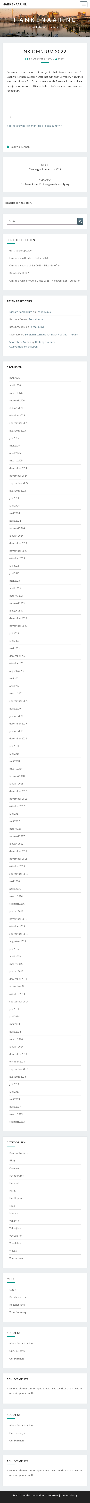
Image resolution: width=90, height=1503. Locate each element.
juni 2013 (14, 1091)
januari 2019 (16, 731)
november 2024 (18, 475)
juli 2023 (14, 565)
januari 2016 (16, 911)
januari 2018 (16, 783)
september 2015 (18, 933)
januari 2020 (16, 716)
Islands (13, 1213)
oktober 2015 (17, 926)
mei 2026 (14, 377)
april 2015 (15, 956)
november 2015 (18, 919)
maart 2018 (16, 768)
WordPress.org (18, 1312)
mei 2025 (14, 445)
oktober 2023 (17, 558)
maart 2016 (16, 896)
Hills (12, 1205)
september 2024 (18, 483)
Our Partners (16, 1358)
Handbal (14, 1183)
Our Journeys (17, 1351)
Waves (13, 1250)
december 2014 (18, 979)
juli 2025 (14, 438)
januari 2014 (16, 1046)
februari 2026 (17, 400)
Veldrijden (15, 1228)
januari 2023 (16, 610)
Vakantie (14, 1220)
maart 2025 (16, 460)
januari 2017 (16, 843)
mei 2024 (14, 513)
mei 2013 (14, 1099)
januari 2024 (16, 535)
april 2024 (15, 520)
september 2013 (18, 1069)
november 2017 (18, 798)
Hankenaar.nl (15, 4)
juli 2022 (14, 633)
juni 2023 (14, 573)
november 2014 (18, 986)
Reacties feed (17, 1304)
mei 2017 (14, 821)
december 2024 (18, 468)
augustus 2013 (17, 1076)
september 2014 (18, 1001)
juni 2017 (14, 813)
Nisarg (73, 1495)
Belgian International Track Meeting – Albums (52, 334)
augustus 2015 (17, 941)
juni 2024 (14, 505)
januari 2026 (16, 408)
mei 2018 (14, 761)
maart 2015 (16, 964)
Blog (12, 1160)
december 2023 (18, 543)
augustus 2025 (17, 430)
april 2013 (15, 1106)
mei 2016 (14, 881)
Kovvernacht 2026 (19, 273)
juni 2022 (14, 641)
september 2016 (18, 873)
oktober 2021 (17, 663)
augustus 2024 (17, 490)
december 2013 (18, 1054)
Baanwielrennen (20, 146)
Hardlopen (15, 1198)
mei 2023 (14, 580)
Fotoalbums (43, 312)
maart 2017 (16, 828)
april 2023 (15, 588)
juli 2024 (14, 498)
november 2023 (18, 550)
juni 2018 (14, 753)
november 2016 (18, 858)
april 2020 (15, 708)
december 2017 (18, 791)
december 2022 (18, 618)
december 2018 (18, 738)
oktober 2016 (17, 866)
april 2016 (15, 888)
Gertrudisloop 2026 (20, 250)
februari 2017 (17, 836)
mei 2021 (14, 678)
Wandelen (15, 1243)
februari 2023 (17, 603)
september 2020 (18, 701)
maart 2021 (16, 693)
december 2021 (18, 655)
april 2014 (15, 1031)
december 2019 (18, 723)
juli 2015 (14, 949)
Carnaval (14, 1168)
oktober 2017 (17, 806)
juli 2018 (14, 746)
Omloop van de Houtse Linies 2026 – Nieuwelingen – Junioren (44, 280)
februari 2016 (17, 903)
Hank (12, 1190)
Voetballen (15, 1235)
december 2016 (18, 851)
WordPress (52, 1495)
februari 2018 (17, 776)
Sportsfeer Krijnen (20, 342)
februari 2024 (17, 528)
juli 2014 (14, 1009)
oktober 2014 (17, 994)
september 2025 (18, 423)
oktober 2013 (17, 1061)
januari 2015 (16, 971)
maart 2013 (16, 1114)
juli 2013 (14, 1084)
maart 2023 (16, 595)
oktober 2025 (17, 415)
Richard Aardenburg (20, 312)
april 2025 (15, 453)
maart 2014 (16, 1039)
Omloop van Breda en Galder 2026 (28, 258)
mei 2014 (14, 1024)
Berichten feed (18, 1297)
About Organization (21, 1343)
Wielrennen (16, 1258)
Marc (61, 58)
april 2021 (15, 686)
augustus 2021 (17, 671)
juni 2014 (14, 1016)
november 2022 (18, 625)
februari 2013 (17, 1121)
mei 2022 (14, 648)
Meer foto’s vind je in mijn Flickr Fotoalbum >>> (34, 125)
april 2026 (15, 385)
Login (12, 1289)
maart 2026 (16, 393)
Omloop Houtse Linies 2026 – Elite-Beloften (34, 265)
